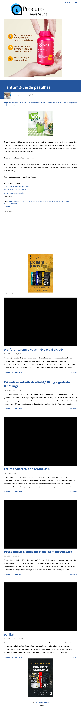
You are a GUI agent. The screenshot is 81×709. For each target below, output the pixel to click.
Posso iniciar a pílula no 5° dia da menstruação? (38, 552)
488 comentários (17, 408)
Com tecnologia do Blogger (40, 702)
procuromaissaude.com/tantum (15, 190)
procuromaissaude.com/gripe (14, 193)
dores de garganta (26, 201)
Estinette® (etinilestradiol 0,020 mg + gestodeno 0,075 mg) (38, 384)
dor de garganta (14, 201)
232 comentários (17, 574)
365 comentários (17, 657)
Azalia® (9, 634)
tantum (6, 203)
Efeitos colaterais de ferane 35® (27, 469)
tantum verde (14, 203)
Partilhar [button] (7, 206)
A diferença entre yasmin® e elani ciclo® (33, 349)
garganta (12, 106)
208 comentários (17, 491)
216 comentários (17, 372)
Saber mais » (73, 372)
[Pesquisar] (68, 3)
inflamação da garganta (61, 201)
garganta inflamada (46, 201)
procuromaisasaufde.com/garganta (16, 186)
